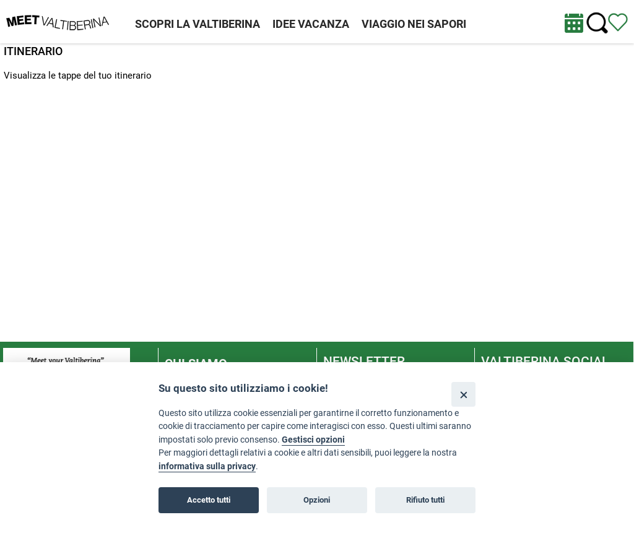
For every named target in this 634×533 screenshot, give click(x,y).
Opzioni (316, 500)
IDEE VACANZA (310, 23)
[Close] (463, 394)
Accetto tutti (208, 500)
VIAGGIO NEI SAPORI (414, 23)
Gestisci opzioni (313, 440)
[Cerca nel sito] (597, 23)
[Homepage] (57, 21)
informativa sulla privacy (207, 466)
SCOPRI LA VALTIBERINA (197, 23)
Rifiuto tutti (425, 500)
